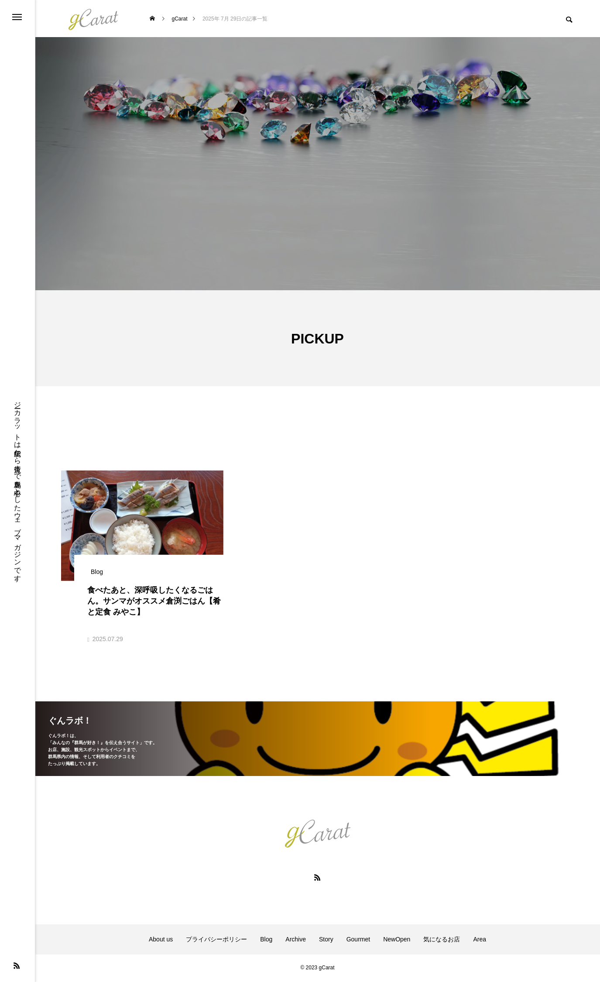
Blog (266, 940)
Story (326, 940)
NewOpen (396, 940)
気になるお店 (441, 940)
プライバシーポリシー (216, 940)
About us (161, 940)
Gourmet (358, 940)
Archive (295, 940)
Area (479, 940)
